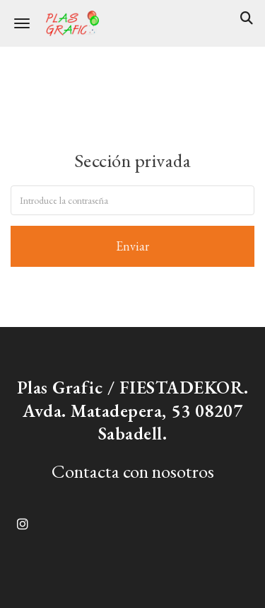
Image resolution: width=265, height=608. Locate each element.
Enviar (132, 246)
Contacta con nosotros (133, 471)
